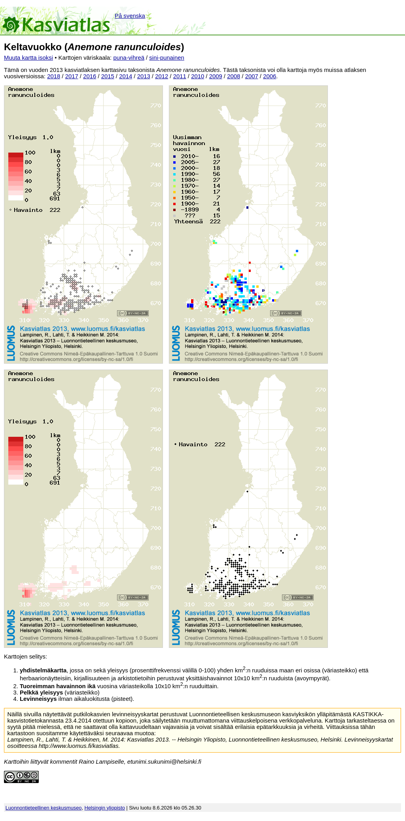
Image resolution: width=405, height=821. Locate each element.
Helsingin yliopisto (105, 808)
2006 (269, 76)
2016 (89, 76)
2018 (53, 76)
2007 (251, 76)
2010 (197, 76)
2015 (107, 76)
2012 (161, 76)
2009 (215, 76)
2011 (179, 76)
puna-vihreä (128, 58)
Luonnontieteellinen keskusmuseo (44, 808)
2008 (233, 76)
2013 (143, 76)
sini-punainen (166, 58)
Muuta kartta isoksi (28, 58)
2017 (71, 76)
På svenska (130, 16)
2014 (125, 76)
